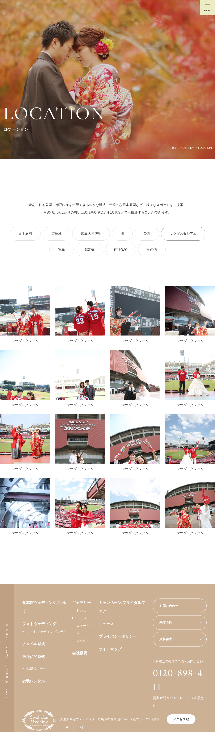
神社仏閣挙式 (33, 658)
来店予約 (165, 624)
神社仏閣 (121, 250)
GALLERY (187, 147)
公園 (148, 234)
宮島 (59, 250)
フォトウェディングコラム (46, 633)
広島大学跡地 (90, 234)
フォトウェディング (39, 625)
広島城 (55, 234)
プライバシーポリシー (117, 638)
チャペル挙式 (33, 645)
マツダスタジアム (185, 234)
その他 (153, 250)
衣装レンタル (33, 682)
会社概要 (79, 654)
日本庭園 (22, 234)
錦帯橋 (89, 250)
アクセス (181, 720)
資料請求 (165, 640)
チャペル (83, 619)
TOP (174, 147)
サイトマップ (110, 650)
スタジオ (83, 642)
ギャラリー (81, 604)
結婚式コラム (36, 670)
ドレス (81, 612)
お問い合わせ (168, 607)
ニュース (106, 625)
